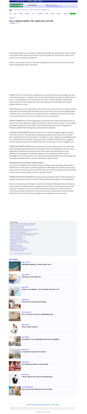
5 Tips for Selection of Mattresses (17, 250)
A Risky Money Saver (44, 264)
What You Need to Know (21, 237)
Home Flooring (25, 299)
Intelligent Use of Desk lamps (16, 239)
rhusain (12, 23)
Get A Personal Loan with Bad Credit (53, 6)
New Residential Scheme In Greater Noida (35, 364)
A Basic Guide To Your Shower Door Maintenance (37, 376)
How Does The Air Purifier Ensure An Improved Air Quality (22, 225)
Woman (72, 13)
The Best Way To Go (22, 247)
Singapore (30, 1)
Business (59, 13)
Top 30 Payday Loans (24, 9)
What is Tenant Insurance (30, 327)
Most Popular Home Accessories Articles (23, 253)
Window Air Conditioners (30, 289)
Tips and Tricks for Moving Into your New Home (37, 389)
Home (47, 13)
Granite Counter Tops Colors (16, 236)
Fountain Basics (13, 243)
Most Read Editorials (44, 404)
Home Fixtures (25, 287)
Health (20, 13)
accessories (41, 407)
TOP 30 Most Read (32, 5)
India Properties (25, 362)
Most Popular (13, 259)
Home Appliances (26, 274)
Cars (33, 13)
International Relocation (27, 387)
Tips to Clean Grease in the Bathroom (17, 232)
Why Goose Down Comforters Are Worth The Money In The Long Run (24, 233)
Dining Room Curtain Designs (16, 246)
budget (57, 407)
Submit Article (55, 404)
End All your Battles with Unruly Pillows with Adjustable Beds (23, 223)
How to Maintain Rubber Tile (21, 21)
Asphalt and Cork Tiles (43, 21)
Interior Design (25, 374)
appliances (69, 407)
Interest (65, 13)
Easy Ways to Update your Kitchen (17, 226)
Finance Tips (16, 9)
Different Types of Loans (51, 5)
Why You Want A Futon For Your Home (18, 240)
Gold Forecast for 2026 (33, 9)
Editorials (12, 18)
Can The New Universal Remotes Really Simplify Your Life (22, 235)
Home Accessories (26, 262)
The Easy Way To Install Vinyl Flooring (34, 302)
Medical (27, 13)
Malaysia (40, 1)
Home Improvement (26, 312)
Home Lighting (25, 337)
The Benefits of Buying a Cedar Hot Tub (18, 249)
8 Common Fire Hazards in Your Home (34, 352)
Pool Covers (12, 237)
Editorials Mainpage (32, 404)
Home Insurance (25, 324)
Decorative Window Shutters (16, 245)
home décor (64, 407)
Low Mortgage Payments (45, 9)
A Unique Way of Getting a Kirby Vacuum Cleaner (20, 230)
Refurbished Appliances (29, 264)
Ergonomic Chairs (14, 247)
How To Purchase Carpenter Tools (17, 227)
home (47, 407)
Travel (14, 13)
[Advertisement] (24, 38)
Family (52, 13)
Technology (40, 13)
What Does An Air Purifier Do (31, 277)
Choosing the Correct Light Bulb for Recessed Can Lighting (40, 339)
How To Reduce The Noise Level (49, 289)
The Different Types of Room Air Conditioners (19, 242)
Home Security (25, 349)
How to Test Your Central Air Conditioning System (37, 314)
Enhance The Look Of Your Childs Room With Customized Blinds (23, 229)
